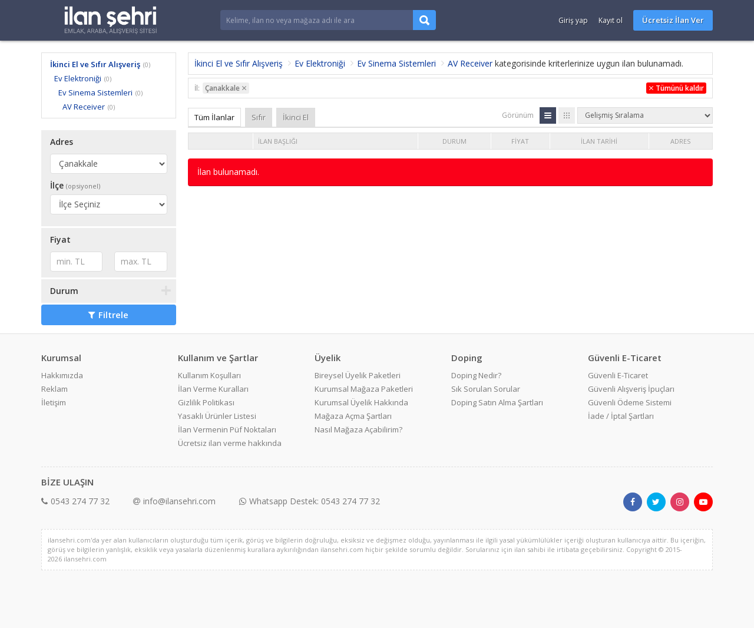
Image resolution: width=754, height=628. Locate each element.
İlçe (75, 185)
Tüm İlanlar (214, 117)
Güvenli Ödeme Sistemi (630, 402)
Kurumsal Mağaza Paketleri (364, 389)
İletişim (53, 402)
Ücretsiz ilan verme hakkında (230, 443)
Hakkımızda (62, 375)
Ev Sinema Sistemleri (95, 92)
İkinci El (296, 117)
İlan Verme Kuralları (213, 389)
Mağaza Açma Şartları (353, 416)
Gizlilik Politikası (206, 402)
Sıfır (259, 117)
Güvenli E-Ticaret (618, 375)
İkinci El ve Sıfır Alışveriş (95, 64)
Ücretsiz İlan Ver (673, 20)
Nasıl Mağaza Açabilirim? (358, 429)
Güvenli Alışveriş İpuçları (631, 389)
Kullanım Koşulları (209, 375)
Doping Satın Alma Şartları (497, 402)
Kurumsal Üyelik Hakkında (361, 402)
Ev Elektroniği (77, 78)
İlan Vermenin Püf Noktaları (227, 429)
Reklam (54, 389)
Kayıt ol (610, 20)
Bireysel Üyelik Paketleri (358, 375)
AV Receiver (83, 106)
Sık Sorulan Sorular (485, 389)
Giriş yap (573, 20)
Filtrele (108, 314)
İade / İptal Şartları (621, 416)
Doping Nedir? (476, 375)
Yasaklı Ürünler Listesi (217, 416)
